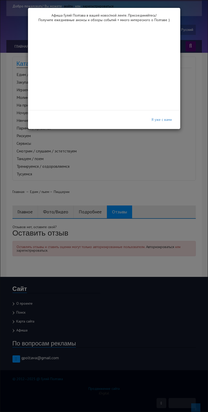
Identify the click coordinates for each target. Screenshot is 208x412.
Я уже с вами (161, 119)
